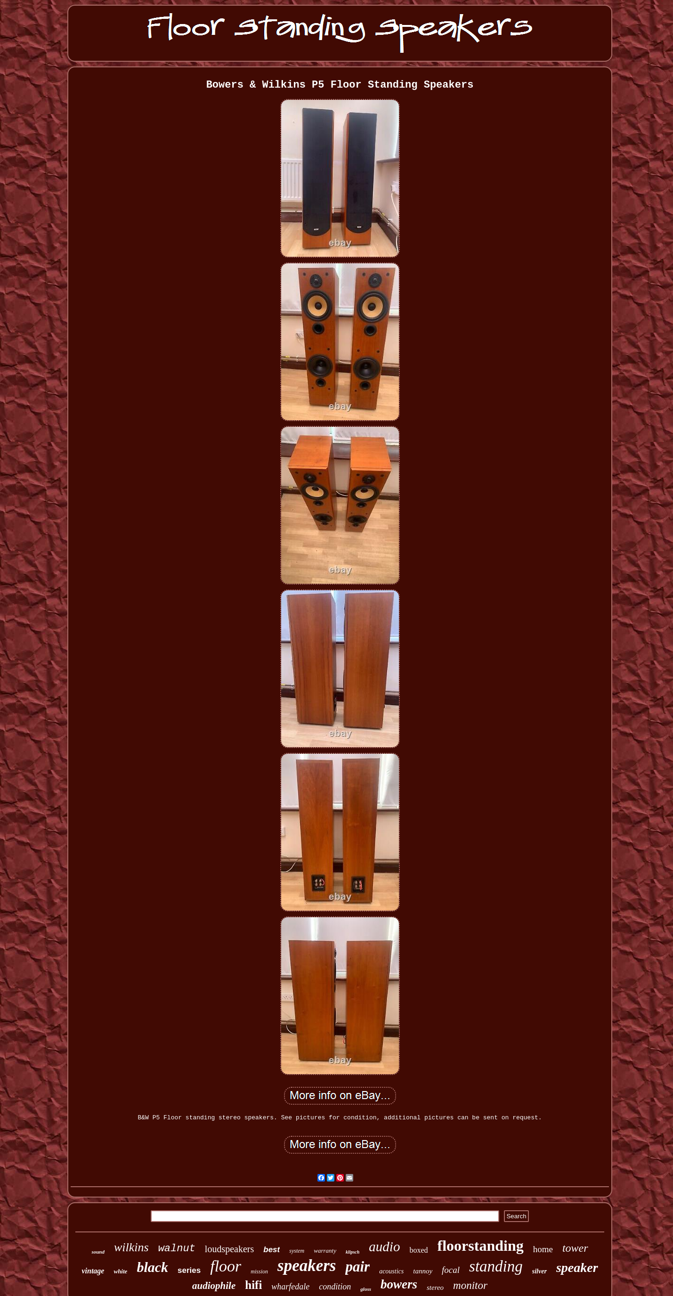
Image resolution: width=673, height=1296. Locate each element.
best (271, 1249)
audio (384, 1246)
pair (357, 1266)
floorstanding (481, 1245)
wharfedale (290, 1286)
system (296, 1250)
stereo (435, 1287)
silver (539, 1271)
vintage (92, 1271)
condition (335, 1286)
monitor (470, 1285)
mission (259, 1271)
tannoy (422, 1271)
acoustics (391, 1271)
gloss (365, 1289)
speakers (306, 1265)
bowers (399, 1284)
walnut (176, 1249)
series (189, 1270)
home (543, 1249)
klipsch (352, 1252)
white (120, 1271)
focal (451, 1270)
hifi (253, 1285)
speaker (577, 1267)
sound (98, 1252)
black (152, 1267)
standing (496, 1266)
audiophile (213, 1285)
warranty (325, 1250)
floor (225, 1266)
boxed (418, 1250)
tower (575, 1248)
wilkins (131, 1247)
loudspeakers (229, 1249)
